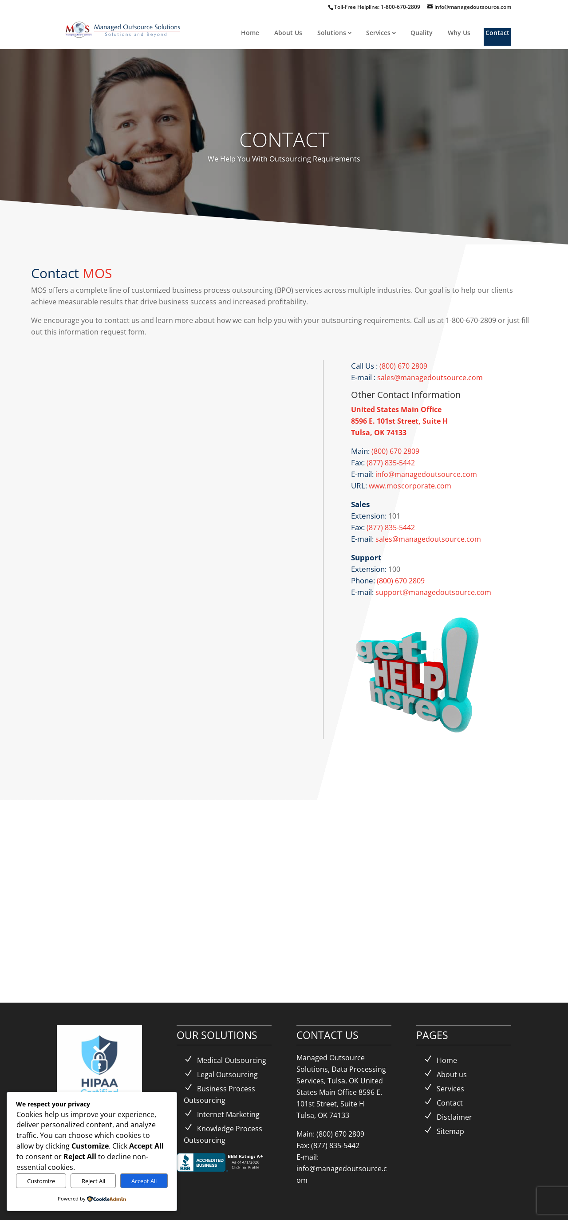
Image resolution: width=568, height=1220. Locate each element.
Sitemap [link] (450, 1131)
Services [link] (378, 32)
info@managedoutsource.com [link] (425, 474)
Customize (41, 1181)
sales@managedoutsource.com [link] (429, 377)
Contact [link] (497, 32)
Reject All (93, 1181)
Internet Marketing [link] (228, 1114)
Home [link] (250, 32)
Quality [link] (421, 32)
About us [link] (452, 1074)
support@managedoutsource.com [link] (433, 592)
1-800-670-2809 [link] (401, 7)
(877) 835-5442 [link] (391, 463)
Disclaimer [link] (454, 1117)
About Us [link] (288, 32)
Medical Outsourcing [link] (231, 1060)
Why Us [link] (459, 32)
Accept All (144, 1181)
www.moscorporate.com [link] (410, 486)
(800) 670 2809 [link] (403, 366)
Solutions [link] (331, 32)
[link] (124, 28)
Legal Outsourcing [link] (227, 1074)
